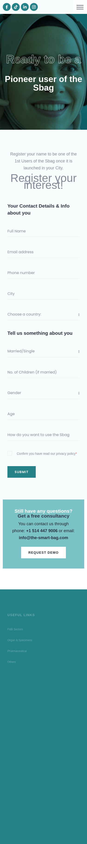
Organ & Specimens (19, 641)
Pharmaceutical (17, 652)
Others (11, 663)
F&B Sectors (15, 630)
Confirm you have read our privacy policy (47, 453)
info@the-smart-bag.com (43, 537)
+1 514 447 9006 (42, 530)
